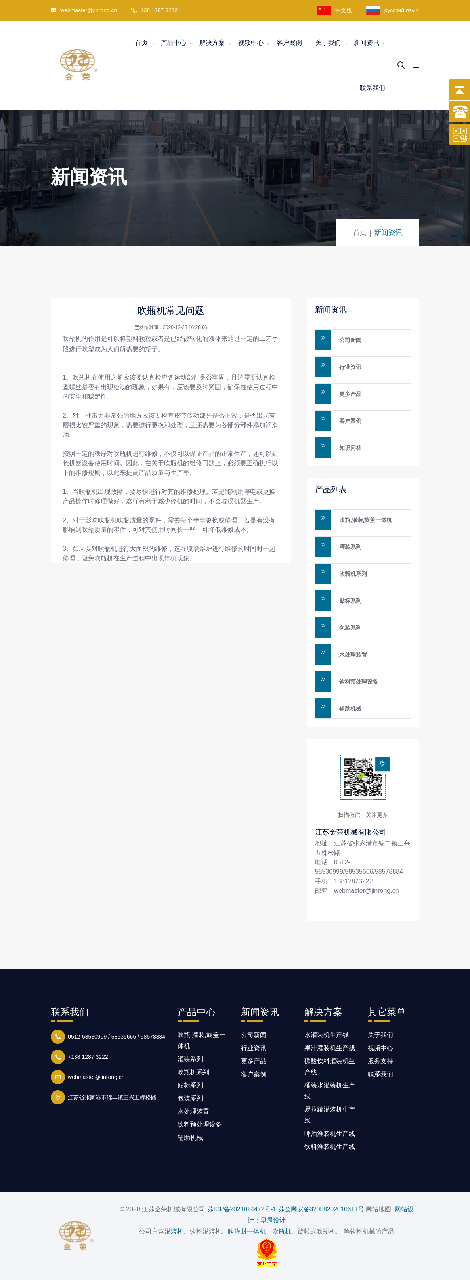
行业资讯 (350, 367)
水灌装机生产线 (326, 1035)
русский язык (392, 10)
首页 (141, 42)
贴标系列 (350, 601)
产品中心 (173, 42)
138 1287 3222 (159, 10)
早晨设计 (273, 1220)
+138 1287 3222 (87, 1056)
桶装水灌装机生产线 (329, 1091)
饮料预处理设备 (358, 681)
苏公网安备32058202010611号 (322, 1209)
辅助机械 (350, 708)
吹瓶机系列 (353, 574)
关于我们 (328, 42)
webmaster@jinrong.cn (84, 10)
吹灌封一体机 (247, 1231)
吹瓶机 (72, 338)
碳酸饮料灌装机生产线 (329, 1067)
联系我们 (372, 87)
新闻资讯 (366, 42)
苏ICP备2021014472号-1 (241, 1209)
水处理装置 (353, 654)
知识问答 (350, 448)
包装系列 (350, 628)
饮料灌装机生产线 (329, 1146)
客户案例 (289, 42)
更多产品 (350, 394)
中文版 (334, 10)
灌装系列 (350, 547)
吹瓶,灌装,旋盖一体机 (365, 520)
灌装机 (173, 1231)
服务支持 (380, 1061)
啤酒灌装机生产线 (329, 1133)
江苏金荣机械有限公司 (350, 832)
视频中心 (251, 42)
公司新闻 (350, 340)
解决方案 (212, 42)
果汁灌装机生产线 (329, 1048)
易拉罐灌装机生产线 (329, 1115)
